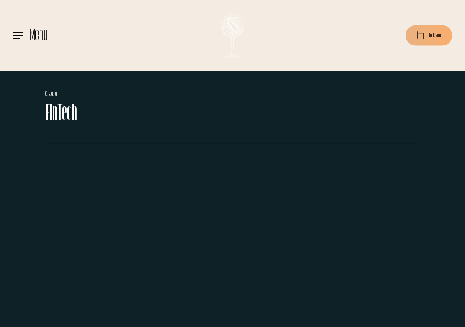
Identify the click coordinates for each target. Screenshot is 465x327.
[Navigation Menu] (30, 35)
